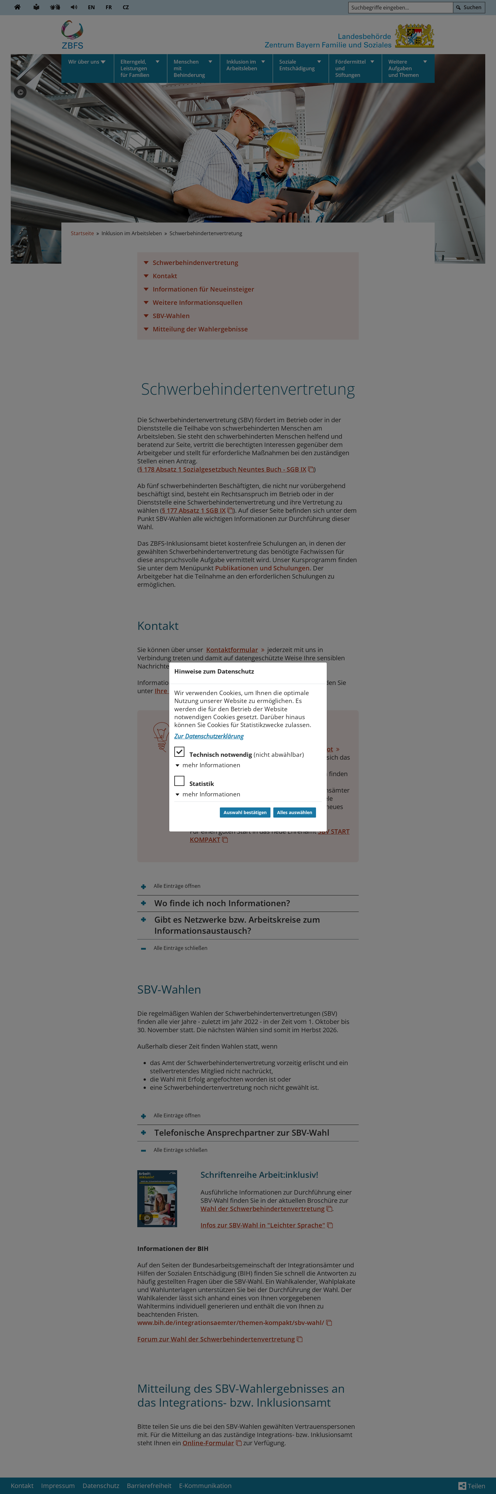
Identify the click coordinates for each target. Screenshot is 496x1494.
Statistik (194, 782)
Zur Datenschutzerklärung (209, 736)
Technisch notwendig (239, 752)
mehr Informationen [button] (211, 765)
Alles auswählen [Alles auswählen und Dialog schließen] (294, 812)
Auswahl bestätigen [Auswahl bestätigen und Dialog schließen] (245, 812)
